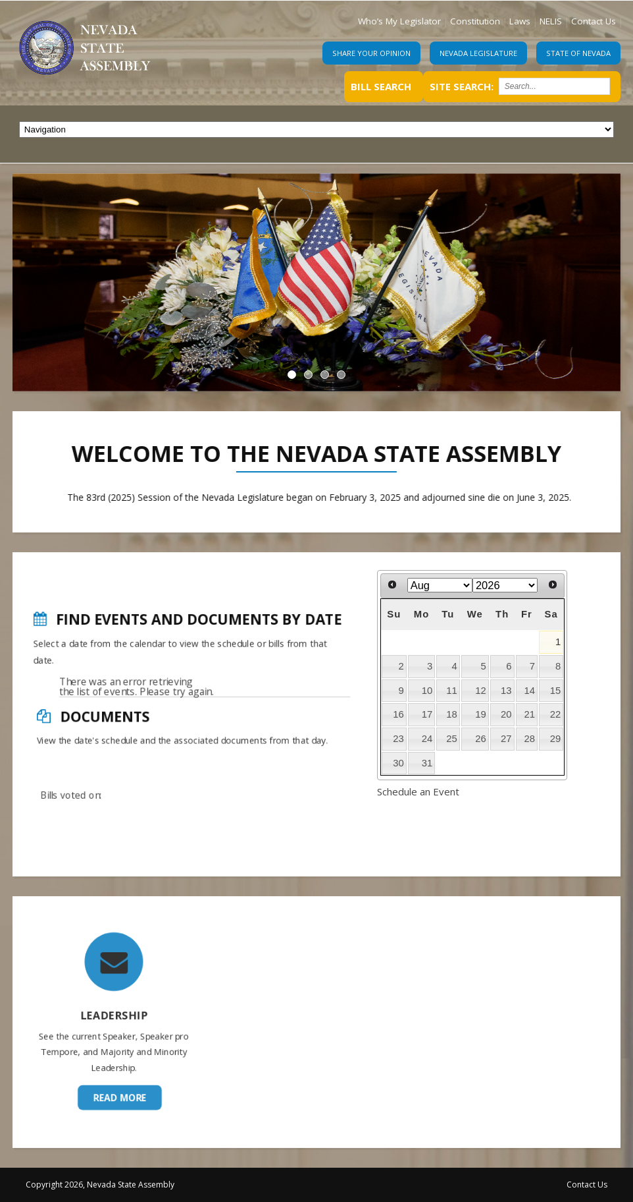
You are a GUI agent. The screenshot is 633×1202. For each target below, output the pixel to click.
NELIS (551, 21)
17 (427, 714)
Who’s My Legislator (399, 21)
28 (530, 738)
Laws (519, 21)
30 (398, 763)
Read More (116, 1055)
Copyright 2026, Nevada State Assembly (100, 1184)
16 (398, 714)
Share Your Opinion (371, 53)
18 (451, 714)
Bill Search (381, 86)
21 (530, 714)
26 (480, 738)
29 (555, 738)
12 (480, 690)
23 (398, 738)
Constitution (475, 21)
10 (427, 690)
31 (427, 763)
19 (480, 714)
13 (506, 690)
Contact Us (593, 21)
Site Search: (462, 86)
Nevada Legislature (478, 53)
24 (427, 738)
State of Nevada (578, 53)
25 (451, 738)
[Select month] (439, 585)
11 (451, 690)
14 (530, 690)
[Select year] (505, 585)
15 (555, 690)
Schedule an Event (418, 791)
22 (555, 714)
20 (506, 714)
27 (506, 738)
